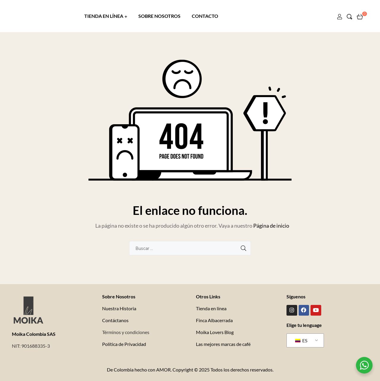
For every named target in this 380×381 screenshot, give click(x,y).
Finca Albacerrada (214, 320)
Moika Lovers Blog (215, 332)
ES (301, 340)
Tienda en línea (211, 308)
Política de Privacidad (124, 344)
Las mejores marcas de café (223, 344)
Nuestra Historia (119, 308)
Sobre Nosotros (118, 296)
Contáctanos (115, 320)
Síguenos (295, 296)
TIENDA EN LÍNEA (103, 16)
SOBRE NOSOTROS (159, 16)
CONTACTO (205, 16)
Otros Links (208, 296)
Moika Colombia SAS (34, 334)
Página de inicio (271, 225)
